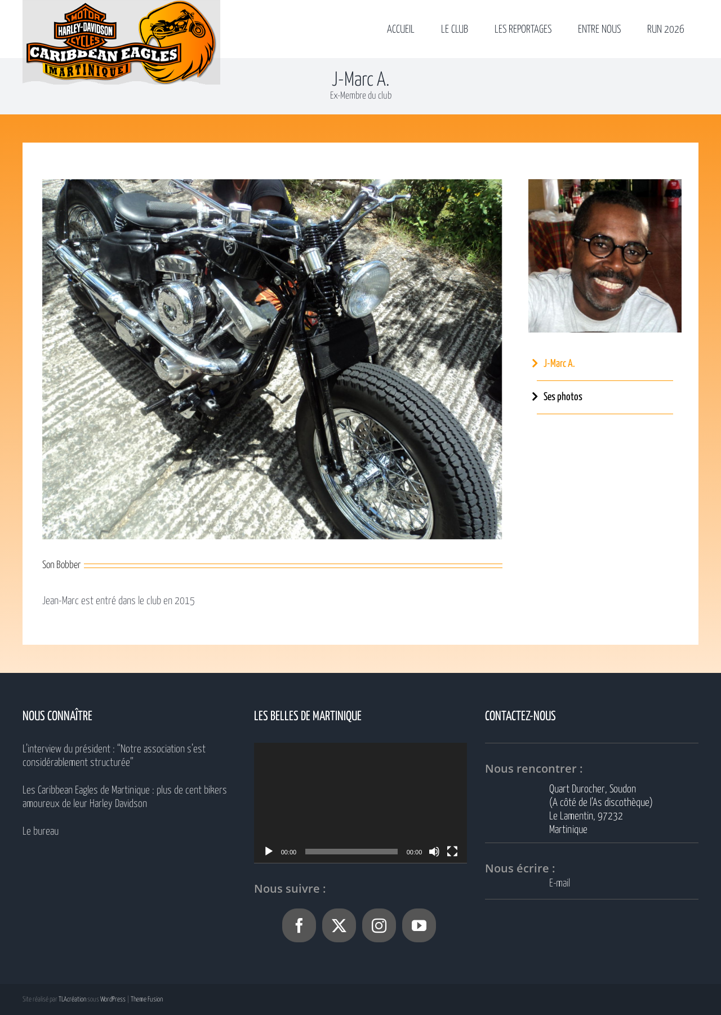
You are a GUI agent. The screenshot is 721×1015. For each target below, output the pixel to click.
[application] (361, 803)
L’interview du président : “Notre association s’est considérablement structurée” (114, 756)
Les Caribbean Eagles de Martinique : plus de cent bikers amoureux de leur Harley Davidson (125, 797)
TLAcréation (72, 999)
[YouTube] (419, 925)
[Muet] (434, 851)
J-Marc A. (559, 363)
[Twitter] (339, 925)
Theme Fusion (147, 999)
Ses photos (563, 397)
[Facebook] (299, 925)
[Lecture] (268, 851)
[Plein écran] (452, 851)
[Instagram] (379, 925)
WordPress (113, 999)
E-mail (559, 883)
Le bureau (41, 831)
